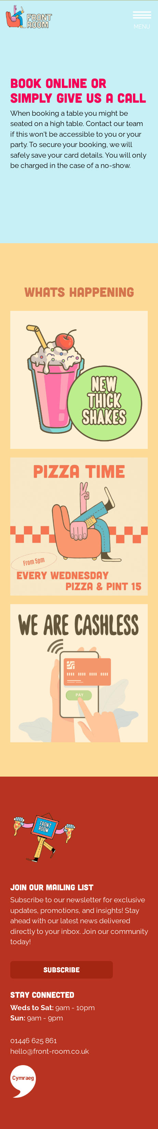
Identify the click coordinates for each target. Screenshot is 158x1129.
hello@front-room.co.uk (49, 1051)
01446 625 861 (33, 1040)
